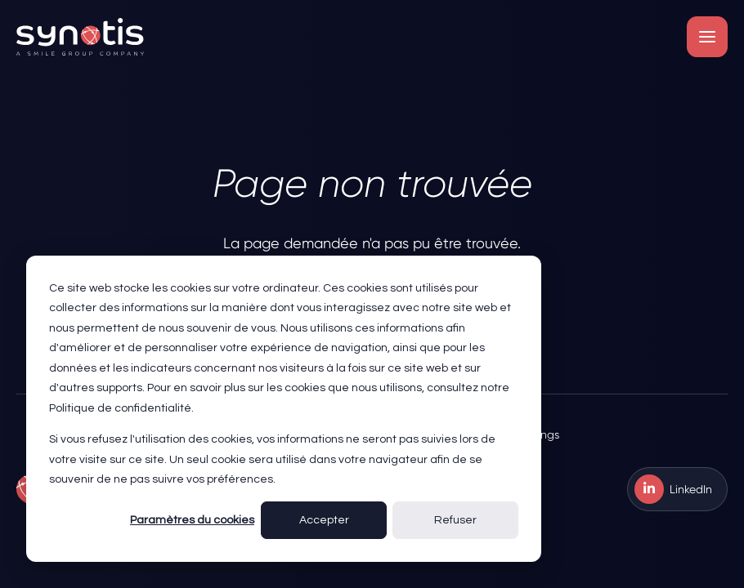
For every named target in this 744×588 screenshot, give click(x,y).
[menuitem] (677, 489)
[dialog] (283, 409)
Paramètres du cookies (192, 520)
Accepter (324, 520)
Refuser (455, 520)
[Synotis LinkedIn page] (677, 489)
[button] (707, 36)
